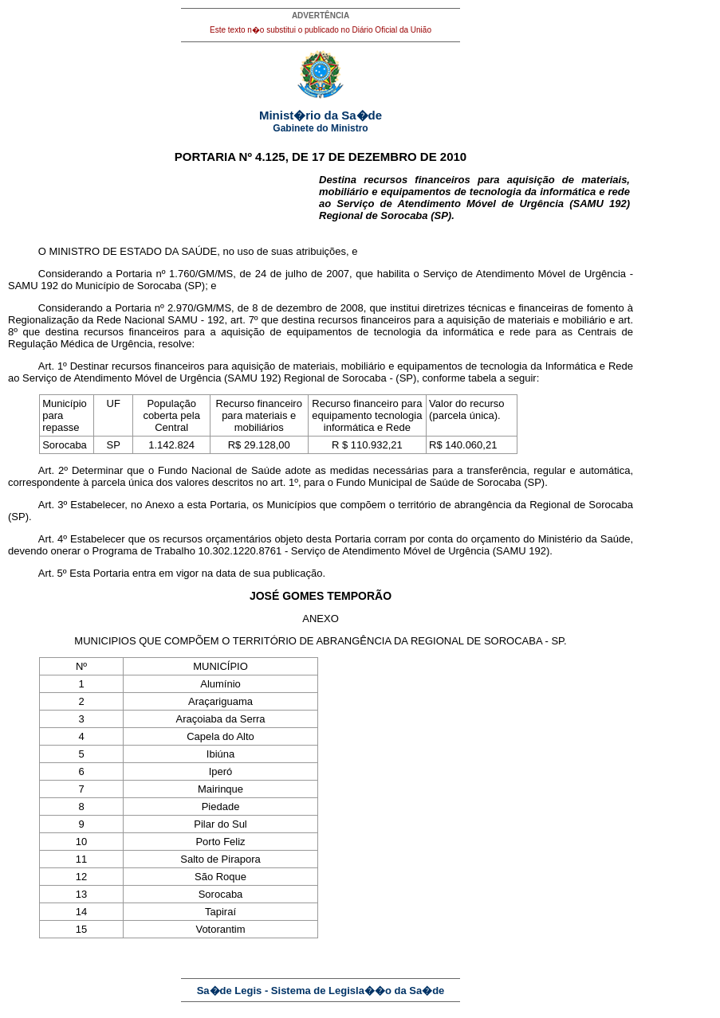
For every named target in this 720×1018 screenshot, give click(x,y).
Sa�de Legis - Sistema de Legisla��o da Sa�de (321, 990)
